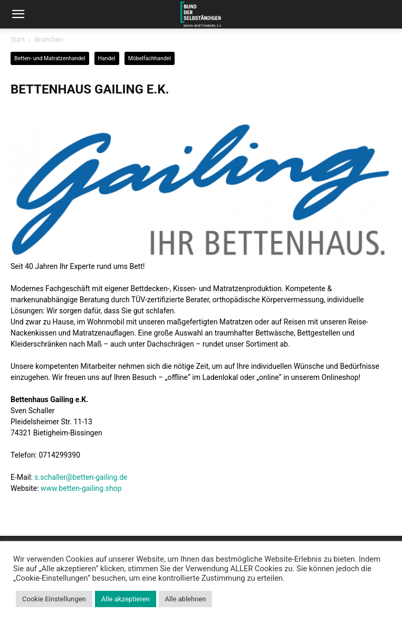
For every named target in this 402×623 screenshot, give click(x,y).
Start (18, 39)
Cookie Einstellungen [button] (54, 599)
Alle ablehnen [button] (185, 599)
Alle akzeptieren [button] (125, 599)
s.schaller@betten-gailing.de (80, 477)
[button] (18, 14)
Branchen (49, 39)
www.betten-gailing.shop (81, 488)
